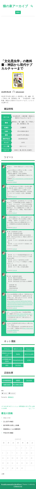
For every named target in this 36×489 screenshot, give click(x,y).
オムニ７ (29, 349)
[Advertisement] (18, 38)
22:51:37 (14, 196)
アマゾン (7, 349)
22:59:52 (14, 332)
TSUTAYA (18, 365)
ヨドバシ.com (29, 354)
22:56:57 (14, 319)
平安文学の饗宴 (8, 433)
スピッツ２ (7, 418)
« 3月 (2, 474)
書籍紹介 (11, 397)
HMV (6, 365)
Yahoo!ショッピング (7, 354)
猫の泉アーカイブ (15, 6)
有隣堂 (18, 380)
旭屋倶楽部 (7, 385)
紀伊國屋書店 (7, 380)
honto (18, 354)
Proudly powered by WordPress (11, 484)
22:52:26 (14, 270)
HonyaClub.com (18, 360)
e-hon (29, 360)
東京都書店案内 (18, 385)
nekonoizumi (20, 92)
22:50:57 (14, 182)
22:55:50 (14, 308)
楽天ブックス (18, 349)
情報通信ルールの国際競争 (12, 429)
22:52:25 (14, 249)
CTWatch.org (18, 486)
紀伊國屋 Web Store (6, 360)
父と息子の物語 (8, 421)
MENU (18, 12)
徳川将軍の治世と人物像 (11, 425)
